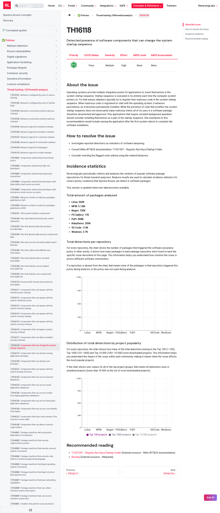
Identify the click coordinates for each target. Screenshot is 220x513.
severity (110, 55)
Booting (76, 457)
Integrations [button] (107, 5)
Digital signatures (17, 56)
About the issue (192, 24)
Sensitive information (19, 78)
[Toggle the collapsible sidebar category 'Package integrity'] (56, 67)
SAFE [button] (122, 5)
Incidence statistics (194, 34)
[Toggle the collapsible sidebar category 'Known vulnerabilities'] (56, 51)
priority (73, 55)
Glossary (8, 20)
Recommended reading (196, 38)
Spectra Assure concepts (17, 15)
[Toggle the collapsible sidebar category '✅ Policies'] (56, 40)
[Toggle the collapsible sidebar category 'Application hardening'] (56, 62)
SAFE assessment (161, 55)
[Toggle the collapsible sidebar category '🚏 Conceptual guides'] (56, 30)
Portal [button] (71, 5)
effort (123, 55)
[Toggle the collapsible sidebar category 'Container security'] (56, 73)
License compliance (18, 84)
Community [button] (87, 5)
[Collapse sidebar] (30, 510)
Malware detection (17, 45)
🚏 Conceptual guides (14, 30)
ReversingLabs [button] (206, 5)
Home (51, 5)
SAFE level (139, 55)
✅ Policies (8, 40)
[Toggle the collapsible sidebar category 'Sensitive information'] (56, 78)
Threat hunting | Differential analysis (27, 89)
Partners (171, 5)
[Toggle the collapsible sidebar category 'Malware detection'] (56, 45)
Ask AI (210, 497)
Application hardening (19, 62)
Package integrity (17, 67)
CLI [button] (60, 5)
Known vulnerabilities (19, 51)
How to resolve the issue (197, 29)
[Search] (29, 5)
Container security (17, 73)
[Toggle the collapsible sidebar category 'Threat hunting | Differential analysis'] (56, 89)
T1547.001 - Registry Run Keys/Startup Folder (96, 452)
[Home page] (69, 15)
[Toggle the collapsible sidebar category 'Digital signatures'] (56, 56)
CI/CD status (91, 55)
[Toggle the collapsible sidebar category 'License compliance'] (56, 84)
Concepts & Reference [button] (146, 5)
